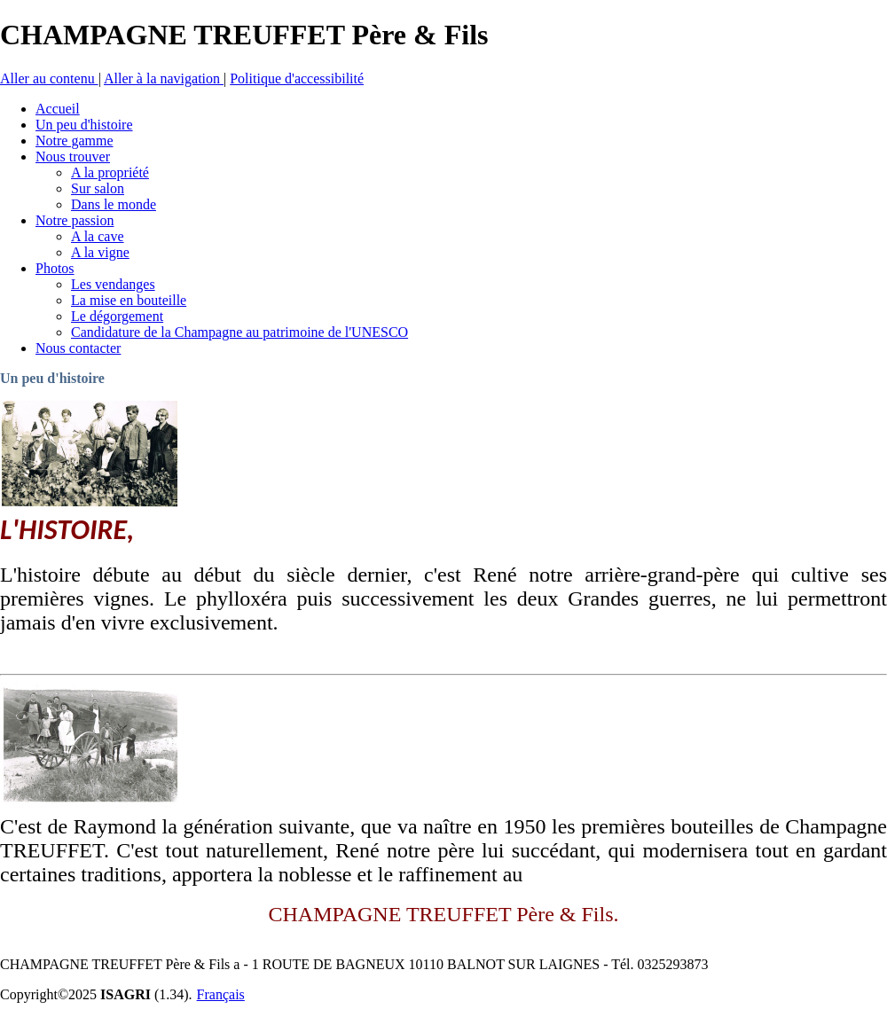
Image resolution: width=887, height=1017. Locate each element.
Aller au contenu (49, 78)
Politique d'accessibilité (297, 78)
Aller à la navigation (164, 78)
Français (221, 994)
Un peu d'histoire (52, 378)
